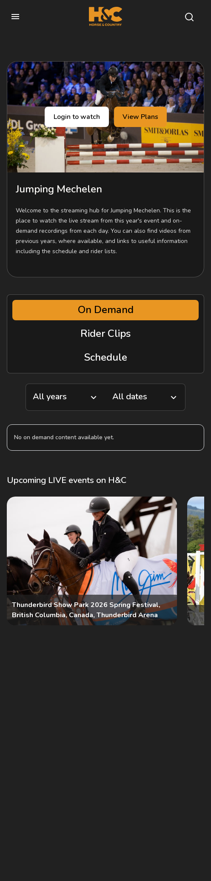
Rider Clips (105, 333)
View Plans (140, 116)
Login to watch (77, 116)
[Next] (190, 560)
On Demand (106, 309)
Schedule (105, 357)
